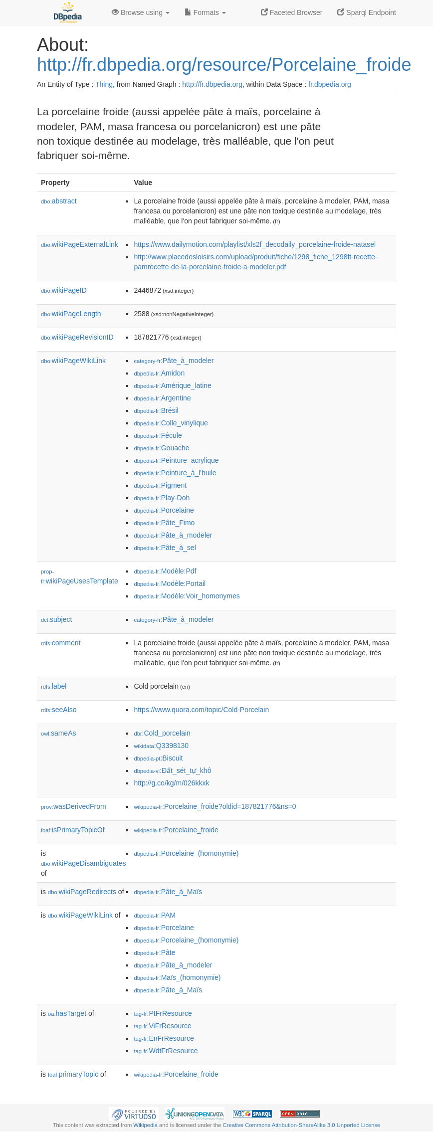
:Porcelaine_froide (176, 830)
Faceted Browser (292, 12)
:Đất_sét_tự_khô (172, 770)
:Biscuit (158, 758)
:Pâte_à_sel (165, 548)
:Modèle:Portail (170, 583)
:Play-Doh (162, 498)
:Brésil (156, 410)
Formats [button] (205, 12)
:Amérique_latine (172, 385)
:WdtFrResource (166, 1051)
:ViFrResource (162, 1026)
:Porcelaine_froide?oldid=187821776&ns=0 (215, 806)
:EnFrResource (164, 1038)
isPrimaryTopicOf (73, 830)
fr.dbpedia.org (329, 84)
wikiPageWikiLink (73, 361)
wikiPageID (64, 290)
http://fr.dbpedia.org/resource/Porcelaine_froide (224, 64)
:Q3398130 (161, 746)
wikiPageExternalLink (79, 244)
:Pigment (160, 485)
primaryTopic (73, 1074)
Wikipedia (145, 1125)
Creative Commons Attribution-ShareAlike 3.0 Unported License (301, 1125)
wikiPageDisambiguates (83, 863)
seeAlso (59, 710)
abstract (59, 201)
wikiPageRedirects (82, 892)
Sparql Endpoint (366, 12)
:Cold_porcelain (162, 733)
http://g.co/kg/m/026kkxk (171, 783)
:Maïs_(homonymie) (177, 977)
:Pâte (154, 952)
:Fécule (158, 435)
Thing (104, 84)
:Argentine (162, 398)
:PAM (155, 915)
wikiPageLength (71, 314)
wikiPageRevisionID (77, 337)
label (53, 686)
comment (60, 643)
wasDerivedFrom (73, 806)
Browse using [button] (141, 12)
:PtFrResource (163, 1013)
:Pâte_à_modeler (174, 361)
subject (56, 619)
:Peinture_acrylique (176, 460)
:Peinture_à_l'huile (175, 473)
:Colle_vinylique (171, 423)
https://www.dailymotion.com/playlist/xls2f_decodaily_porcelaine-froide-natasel (255, 244)
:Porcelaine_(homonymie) (186, 853)
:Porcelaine (164, 510)
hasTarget (67, 1013)
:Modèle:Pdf (165, 571)
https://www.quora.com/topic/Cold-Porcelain (201, 710)
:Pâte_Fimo (164, 523)
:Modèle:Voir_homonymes (186, 596)
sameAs (58, 733)
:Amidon (159, 373)
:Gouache (161, 448)
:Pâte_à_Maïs (168, 892)
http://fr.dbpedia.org (212, 84)
